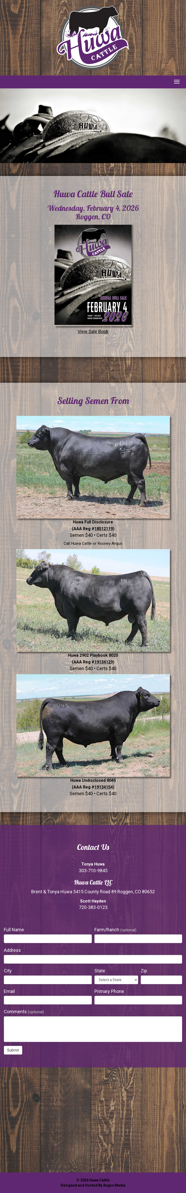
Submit (13, 1050)
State (99, 970)
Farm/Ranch (115, 929)
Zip (144, 970)
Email (9, 991)
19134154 (103, 787)
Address (12, 950)
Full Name (14, 929)
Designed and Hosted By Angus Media (93, 1185)
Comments (24, 1011)
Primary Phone (109, 991)
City (8, 970)
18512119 (103, 528)
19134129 (103, 662)
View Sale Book (93, 278)
